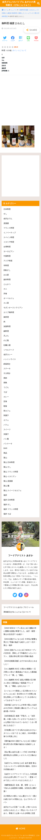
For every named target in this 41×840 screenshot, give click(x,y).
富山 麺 (6, 486)
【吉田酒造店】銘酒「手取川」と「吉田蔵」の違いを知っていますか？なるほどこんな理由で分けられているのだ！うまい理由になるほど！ (20, 720)
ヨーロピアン (8, 251)
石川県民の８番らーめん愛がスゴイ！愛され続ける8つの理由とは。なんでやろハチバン (20, 799)
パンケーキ (7, 444)
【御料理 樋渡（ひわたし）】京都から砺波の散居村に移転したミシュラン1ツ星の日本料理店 (20, 13)
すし (5, 214)
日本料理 (6, 209)
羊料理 (6, 265)
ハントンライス (9, 359)
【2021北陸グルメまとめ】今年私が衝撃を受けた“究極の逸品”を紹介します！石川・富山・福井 (20, 642)
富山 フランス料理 (10, 472)
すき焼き (6, 373)
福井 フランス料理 (10, 509)
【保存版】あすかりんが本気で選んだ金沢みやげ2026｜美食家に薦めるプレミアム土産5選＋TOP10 (20, 708)
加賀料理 (6, 326)
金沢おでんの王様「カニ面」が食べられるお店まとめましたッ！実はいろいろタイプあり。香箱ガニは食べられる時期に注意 (20, 810)
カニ (5, 289)
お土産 (6, 275)
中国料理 (6, 256)
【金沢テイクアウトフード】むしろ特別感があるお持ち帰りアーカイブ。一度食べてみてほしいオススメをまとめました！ (20, 777)
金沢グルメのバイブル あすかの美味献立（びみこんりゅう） (19, 3)
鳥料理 (6, 317)
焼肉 (5, 378)
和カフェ (6, 411)
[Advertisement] (20, 98)
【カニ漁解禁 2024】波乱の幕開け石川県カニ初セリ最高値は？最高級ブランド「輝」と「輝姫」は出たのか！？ (19, 683)
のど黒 (6, 340)
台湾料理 (6, 247)
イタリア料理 (8, 242)
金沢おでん (7, 219)
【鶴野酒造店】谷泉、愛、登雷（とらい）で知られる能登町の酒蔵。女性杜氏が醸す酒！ (20, 788)
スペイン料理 (8, 237)
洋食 (5, 294)
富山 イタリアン (9, 476)
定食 (5, 401)
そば (5, 392)
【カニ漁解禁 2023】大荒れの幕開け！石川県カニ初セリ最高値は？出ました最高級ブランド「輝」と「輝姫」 (20, 672)
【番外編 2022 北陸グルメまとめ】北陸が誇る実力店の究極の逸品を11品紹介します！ (19, 744)
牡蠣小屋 (6, 345)
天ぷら (6, 336)
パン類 (6, 439)
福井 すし (7, 505)
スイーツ (6, 429)
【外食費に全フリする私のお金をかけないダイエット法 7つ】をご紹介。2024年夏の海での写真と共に (20, 733)
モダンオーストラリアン (13, 308)
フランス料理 (8, 228)
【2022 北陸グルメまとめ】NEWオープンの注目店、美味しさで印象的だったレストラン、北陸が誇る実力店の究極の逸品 (20, 653)
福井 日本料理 (8, 500)
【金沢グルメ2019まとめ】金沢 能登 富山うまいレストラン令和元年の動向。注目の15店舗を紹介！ (20, 766)
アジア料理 (7, 261)
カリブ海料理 (8, 312)
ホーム (6, 10)
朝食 (5, 406)
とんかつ (6, 284)
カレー (6, 397)
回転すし (6, 270)
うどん (6, 387)
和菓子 (6, 415)
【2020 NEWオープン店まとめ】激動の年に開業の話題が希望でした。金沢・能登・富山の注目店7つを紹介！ (20, 631)
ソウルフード (8, 350)
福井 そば (7, 514)
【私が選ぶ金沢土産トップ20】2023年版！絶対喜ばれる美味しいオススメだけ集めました (20, 755)
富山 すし (7, 467)
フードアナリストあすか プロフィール (18, 607)
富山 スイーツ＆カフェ (12, 490)
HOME (20, 828)
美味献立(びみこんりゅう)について (17, 612)
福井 (5, 495)
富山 (5, 458)
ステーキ (6, 369)
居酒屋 (6, 223)
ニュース (14, 10)
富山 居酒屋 (8, 481)
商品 (5, 453)
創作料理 (6, 279)
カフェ (6, 420)
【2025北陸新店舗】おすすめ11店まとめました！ (20, 662)
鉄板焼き (6, 364)
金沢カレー (7, 354)
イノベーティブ (9, 233)
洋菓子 (6, 434)
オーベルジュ (8, 298)
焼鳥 (5, 383)
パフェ (6, 425)
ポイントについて (19, 50)
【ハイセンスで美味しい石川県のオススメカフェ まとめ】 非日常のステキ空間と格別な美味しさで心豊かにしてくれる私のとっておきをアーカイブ (20, 695)
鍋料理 (6, 331)
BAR (5, 448)
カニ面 (6, 303)
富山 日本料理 (8, 462)
